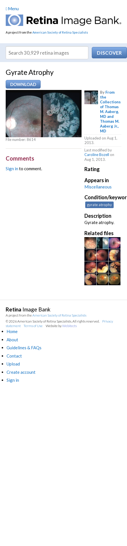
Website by (61, 326)
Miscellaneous (98, 186)
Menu (12, 8)
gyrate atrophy (99, 204)
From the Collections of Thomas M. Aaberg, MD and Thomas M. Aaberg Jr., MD (110, 111)
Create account (21, 372)
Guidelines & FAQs (24, 347)
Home (12, 331)
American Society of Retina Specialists (60, 32)
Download (23, 84)
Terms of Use (33, 326)
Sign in (12, 168)
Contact (14, 355)
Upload (13, 363)
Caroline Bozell (96, 154)
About (12, 339)
